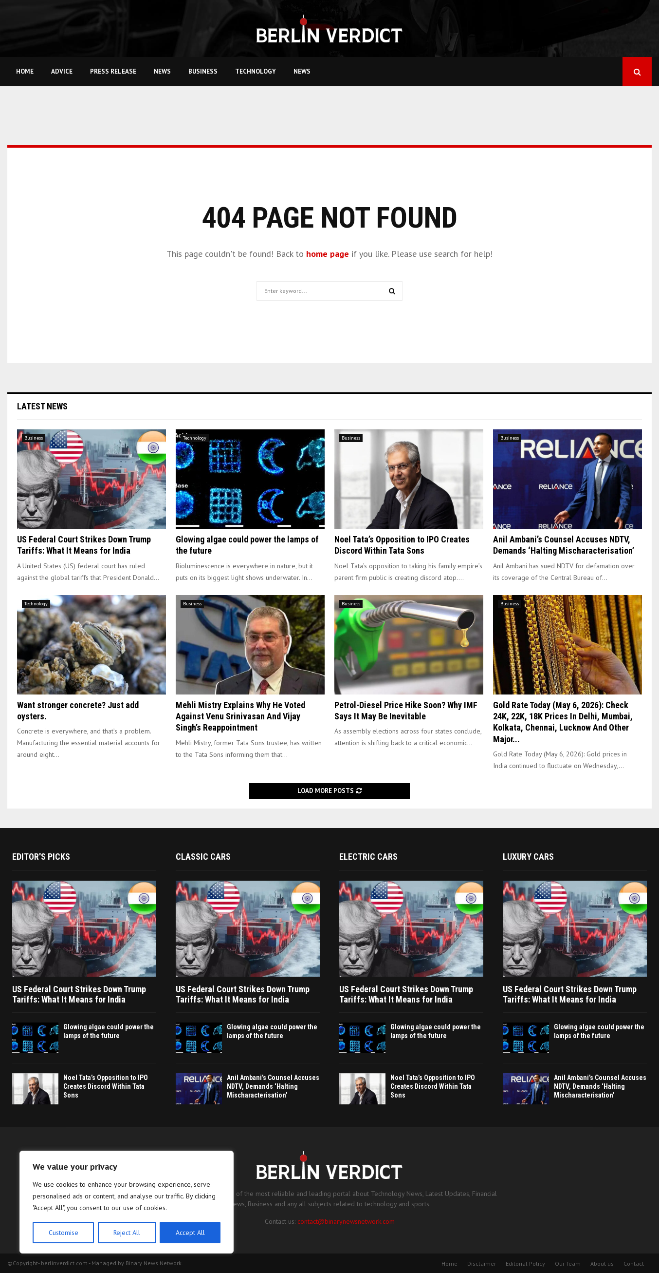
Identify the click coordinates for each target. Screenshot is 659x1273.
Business (203, 71)
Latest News (42, 406)
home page (327, 253)
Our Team (568, 1263)
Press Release (113, 71)
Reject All (126, 1232)
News (162, 71)
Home (25, 71)
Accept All (190, 1232)
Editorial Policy (525, 1263)
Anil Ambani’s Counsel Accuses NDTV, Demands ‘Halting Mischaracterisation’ (273, 1086)
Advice (62, 71)
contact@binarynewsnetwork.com (346, 1221)
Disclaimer (481, 1263)
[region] (126, 1202)
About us (602, 1263)
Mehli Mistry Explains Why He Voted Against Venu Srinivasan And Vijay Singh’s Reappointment (240, 716)
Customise (63, 1232)
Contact (633, 1263)
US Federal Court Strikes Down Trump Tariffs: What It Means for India (79, 994)
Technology (255, 71)
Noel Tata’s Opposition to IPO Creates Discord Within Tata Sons (105, 1086)
